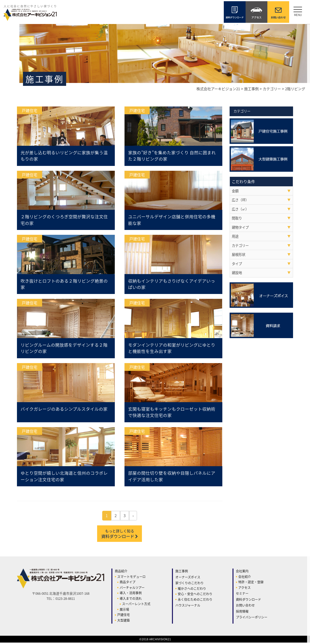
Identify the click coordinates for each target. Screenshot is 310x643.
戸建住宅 (123, 615)
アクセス (244, 588)
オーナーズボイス (187, 577)
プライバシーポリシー (251, 617)
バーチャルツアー (132, 588)
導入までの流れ (131, 598)
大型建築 (123, 620)
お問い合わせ (245, 605)
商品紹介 (121, 571)
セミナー (242, 593)
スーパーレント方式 (136, 604)
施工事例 (181, 571)
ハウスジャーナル (187, 605)
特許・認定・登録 (251, 582)
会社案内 (242, 571)
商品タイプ (127, 582)
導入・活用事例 (131, 593)
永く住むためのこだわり (195, 599)
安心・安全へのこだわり (195, 594)
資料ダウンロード (119, 534)
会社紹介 (244, 577)
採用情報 (242, 611)
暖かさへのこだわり (192, 588)
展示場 (124, 609)
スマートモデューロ (131, 577)
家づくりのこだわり (189, 583)
